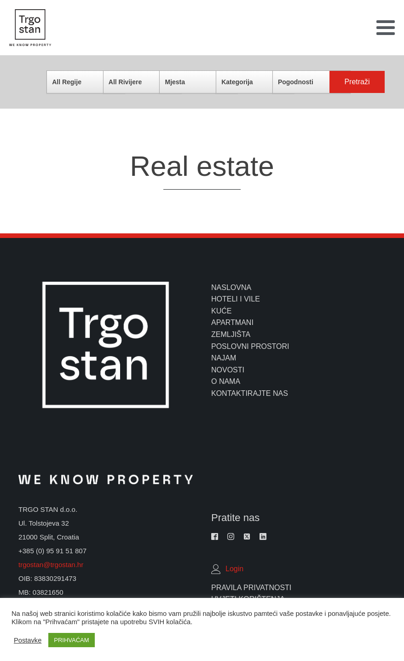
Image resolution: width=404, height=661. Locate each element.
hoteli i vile (235, 299)
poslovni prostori (250, 346)
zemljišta (230, 334)
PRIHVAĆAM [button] (71, 640)
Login (234, 569)
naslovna (231, 287)
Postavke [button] (27, 640)
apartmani (232, 322)
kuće (221, 311)
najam (223, 358)
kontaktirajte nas (249, 393)
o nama (225, 381)
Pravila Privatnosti (251, 587)
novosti (227, 370)
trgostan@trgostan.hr (51, 564)
